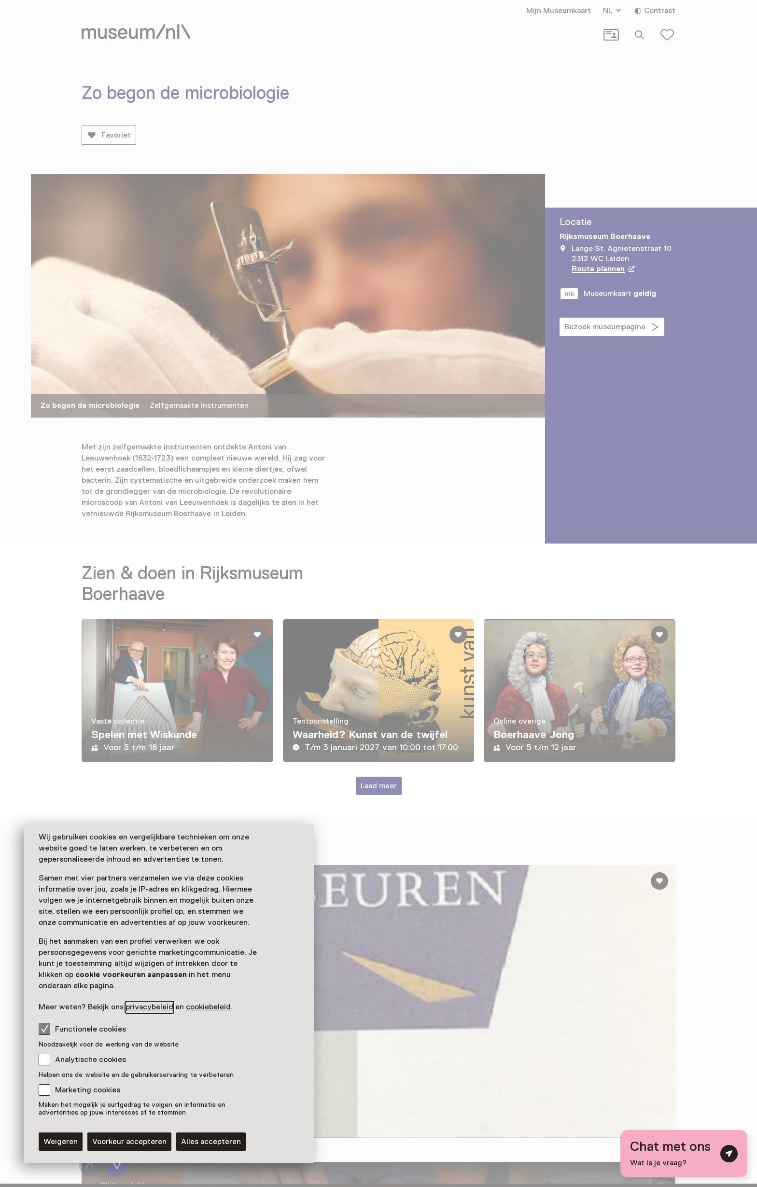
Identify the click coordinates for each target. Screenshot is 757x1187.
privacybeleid (149, 1007)
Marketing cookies (87, 1090)
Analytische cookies (90, 1059)
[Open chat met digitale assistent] (683, 1153)
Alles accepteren (211, 1141)
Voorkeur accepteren (129, 1141)
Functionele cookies (82, 1028)
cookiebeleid (208, 1007)
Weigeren (60, 1141)
